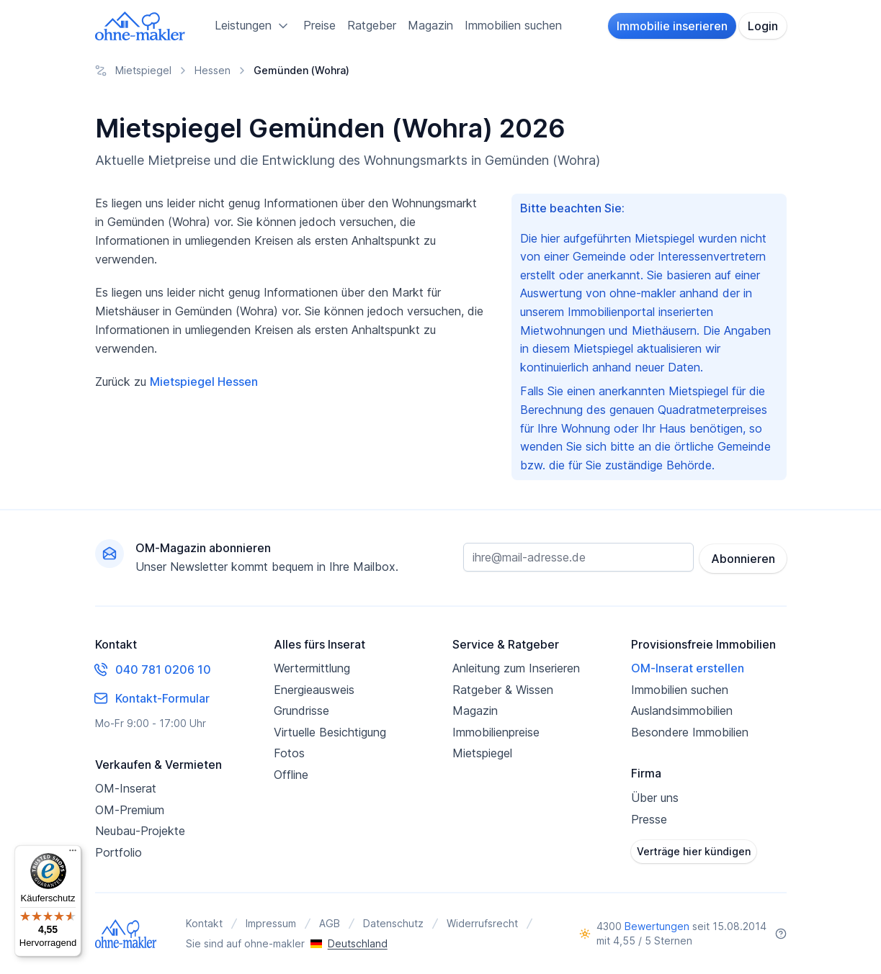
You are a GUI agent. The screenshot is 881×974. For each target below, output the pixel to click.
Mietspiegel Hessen (204, 381)
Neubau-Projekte (140, 831)
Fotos (289, 753)
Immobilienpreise (496, 732)
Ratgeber (371, 25)
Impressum (271, 923)
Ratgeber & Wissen (502, 689)
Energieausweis (314, 689)
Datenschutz (393, 923)
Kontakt (204, 923)
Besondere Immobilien (689, 732)
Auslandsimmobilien (682, 710)
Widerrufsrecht (482, 923)
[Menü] (72, 853)
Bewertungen (657, 926)
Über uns (655, 797)
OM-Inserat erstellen (687, 668)
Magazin (430, 25)
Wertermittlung (312, 668)
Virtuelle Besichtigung (330, 732)
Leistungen (253, 26)
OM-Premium (129, 810)
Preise (319, 25)
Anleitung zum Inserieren (516, 668)
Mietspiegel (482, 753)
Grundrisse (301, 710)
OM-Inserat (125, 788)
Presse (649, 819)
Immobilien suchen (513, 25)
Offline (291, 774)
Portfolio (118, 852)
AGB (329, 923)
